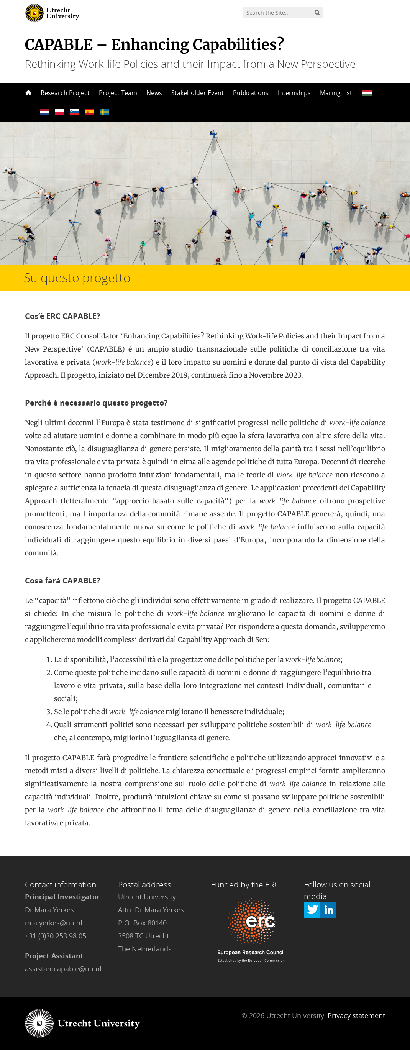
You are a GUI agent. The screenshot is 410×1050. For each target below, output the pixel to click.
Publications (251, 93)
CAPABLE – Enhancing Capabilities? (154, 45)
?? (367, 92)
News (154, 93)
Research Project (65, 93)
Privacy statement (356, 1015)
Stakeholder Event (197, 93)
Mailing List (336, 93)
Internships (294, 93)
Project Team (118, 93)
